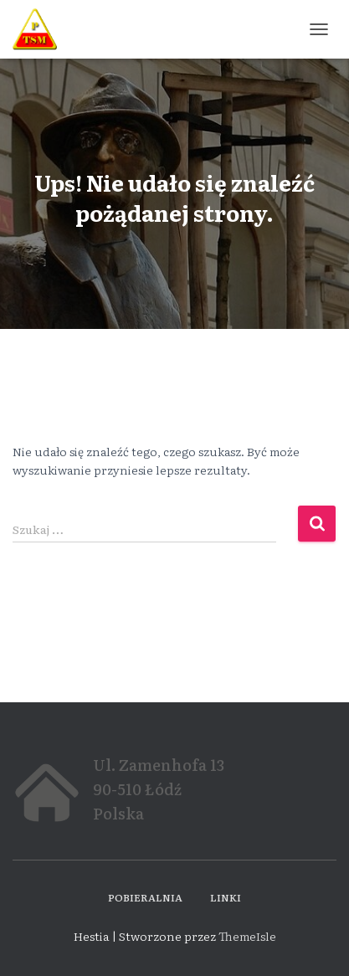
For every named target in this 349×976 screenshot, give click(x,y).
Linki (225, 897)
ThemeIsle (247, 935)
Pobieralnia (145, 897)
